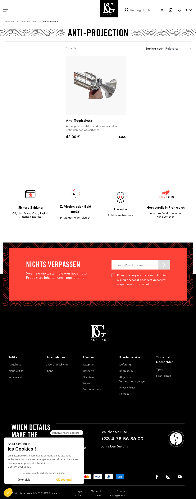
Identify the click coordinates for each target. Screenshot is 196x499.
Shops (49, 371)
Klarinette (88, 371)
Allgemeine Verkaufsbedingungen (132, 379)
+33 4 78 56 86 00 (122, 428)
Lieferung (125, 364)
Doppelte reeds (92, 389)
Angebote (15, 364)
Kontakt (124, 394)
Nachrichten (163, 376)
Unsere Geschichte (57, 364)
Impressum (126, 371)
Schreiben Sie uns (114, 436)
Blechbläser (89, 377)
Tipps (159, 369)
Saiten (86, 383)
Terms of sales (96, 483)
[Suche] (140, 10)
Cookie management (117, 483)
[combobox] (178, 48)
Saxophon (88, 364)
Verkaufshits (16, 377)
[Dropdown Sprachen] (188, 10)
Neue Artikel (16, 371)
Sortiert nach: (154, 49)
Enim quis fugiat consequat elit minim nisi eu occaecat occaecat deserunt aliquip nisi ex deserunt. (143, 279)
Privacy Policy (127, 387)
